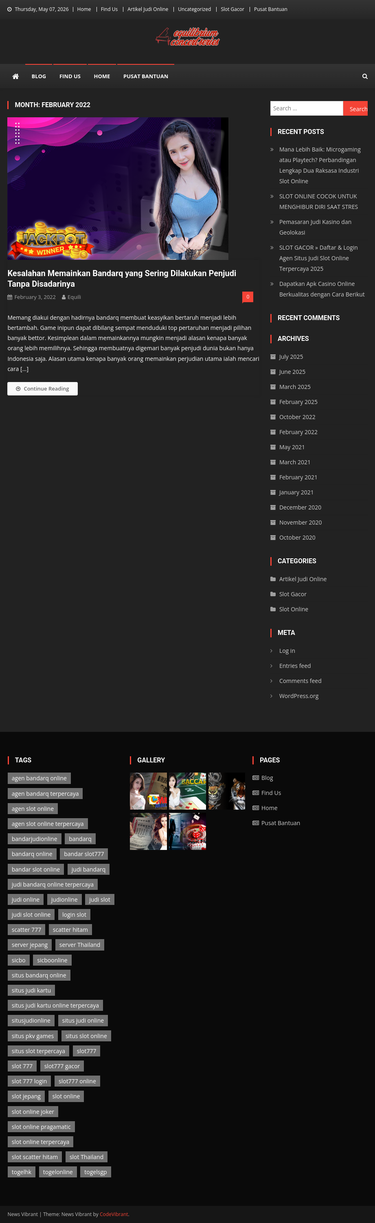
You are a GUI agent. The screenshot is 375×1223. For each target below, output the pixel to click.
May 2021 (292, 447)
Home (84, 9)
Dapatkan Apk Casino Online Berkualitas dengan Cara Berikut (322, 289)
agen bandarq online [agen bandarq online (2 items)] (39, 778)
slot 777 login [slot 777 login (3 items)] (29, 1081)
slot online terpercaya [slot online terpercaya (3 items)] (40, 1142)
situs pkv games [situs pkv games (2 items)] (33, 1036)
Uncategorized (194, 9)
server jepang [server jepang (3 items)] (30, 945)
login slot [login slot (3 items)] (74, 914)
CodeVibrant (114, 1214)
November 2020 (300, 522)
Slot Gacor (232, 9)
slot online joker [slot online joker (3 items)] (33, 1111)
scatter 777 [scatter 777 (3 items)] (26, 929)
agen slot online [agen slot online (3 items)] (33, 808)
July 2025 (291, 356)
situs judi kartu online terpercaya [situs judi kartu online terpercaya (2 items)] (55, 1005)
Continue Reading (42, 388)
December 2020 (300, 507)
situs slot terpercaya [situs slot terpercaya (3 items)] (38, 1051)
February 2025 (298, 402)
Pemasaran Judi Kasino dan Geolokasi (315, 227)
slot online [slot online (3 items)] (66, 1096)
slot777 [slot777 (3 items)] (86, 1051)
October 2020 (297, 537)
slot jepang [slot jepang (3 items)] (26, 1096)
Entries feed (295, 666)
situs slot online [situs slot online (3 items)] (86, 1036)
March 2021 (295, 462)
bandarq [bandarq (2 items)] (80, 839)
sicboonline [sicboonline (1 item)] (52, 960)
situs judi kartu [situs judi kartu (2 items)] (31, 990)
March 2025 (295, 387)
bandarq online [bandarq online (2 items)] (32, 854)
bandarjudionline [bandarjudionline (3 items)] (34, 839)
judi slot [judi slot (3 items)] (99, 899)
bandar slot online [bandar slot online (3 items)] (36, 869)
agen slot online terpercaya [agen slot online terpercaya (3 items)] (48, 824)
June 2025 (292, 371)
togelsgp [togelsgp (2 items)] (95, 1172)
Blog (38, 76)
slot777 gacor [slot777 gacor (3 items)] (62, 1066)
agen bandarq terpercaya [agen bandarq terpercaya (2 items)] (45, 793)
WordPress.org (298, 696)
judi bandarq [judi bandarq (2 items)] (88, 869)
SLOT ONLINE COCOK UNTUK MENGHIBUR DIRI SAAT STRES (318, 201)
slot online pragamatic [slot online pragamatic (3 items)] (41, 1127)
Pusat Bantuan (270, 9)
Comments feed (300, 681)
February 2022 (298, 432)
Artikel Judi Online (147, 9)
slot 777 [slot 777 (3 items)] (22, 1066)
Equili (74, 297)
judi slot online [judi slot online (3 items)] (31, 914)
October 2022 (297, 417)
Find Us (109, 9)
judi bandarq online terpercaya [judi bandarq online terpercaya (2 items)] (53, 884)
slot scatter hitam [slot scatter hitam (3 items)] (35, 1157)
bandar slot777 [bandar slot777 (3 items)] (84, 854)
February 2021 (298, 477)
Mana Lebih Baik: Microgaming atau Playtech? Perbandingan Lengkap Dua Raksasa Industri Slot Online (320, 165)
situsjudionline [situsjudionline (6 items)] (31, 1020)
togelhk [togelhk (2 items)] (21, 1172)
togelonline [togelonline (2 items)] (58, 1172)
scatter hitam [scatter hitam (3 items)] (70, 929)
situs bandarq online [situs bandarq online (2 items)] (39, 975)
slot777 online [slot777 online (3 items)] (77, 1081)
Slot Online (293, 609)
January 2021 (296, 492)
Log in (287, 650)
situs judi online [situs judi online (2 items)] (83, 1020)
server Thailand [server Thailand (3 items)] (80, 945)
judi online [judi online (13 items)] (25, 899)
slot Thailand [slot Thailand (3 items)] (86, 1157)
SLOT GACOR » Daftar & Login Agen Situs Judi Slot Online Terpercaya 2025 (318, 258)
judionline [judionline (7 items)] (64, 899)
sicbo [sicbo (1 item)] (19, 960)
